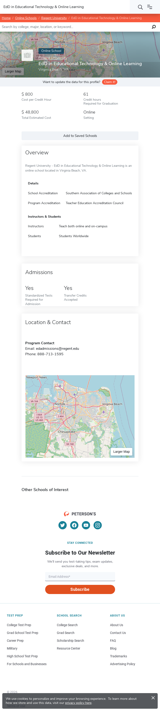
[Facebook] (74, 525)
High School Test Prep (22, 656)
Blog (113, 648)
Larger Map (13, 71)
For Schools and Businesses (27, 664)
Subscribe (79, 589)
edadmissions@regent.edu (57, 348)
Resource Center (68, 648)
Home (6, 18)
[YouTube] (86, 525)
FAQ (113, 640)
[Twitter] (62, 525)
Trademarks (118, 656)
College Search (67, 625)
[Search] (140, 7)
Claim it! (109, 82)
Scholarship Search (70, 640)
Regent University (54, 18)
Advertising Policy (122, 664)
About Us (116, 625)
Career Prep (15, 640)
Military (12, 648)
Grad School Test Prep (22, 633)
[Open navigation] (149, 7)
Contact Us (118, 633)
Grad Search (65, 633)
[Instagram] (98, 525)
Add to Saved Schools (80, 135)
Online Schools (26, 18)
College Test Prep (19, 625)
